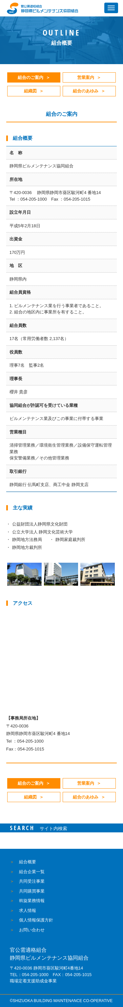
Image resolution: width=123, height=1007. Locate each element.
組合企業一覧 (32, 871)
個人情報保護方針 (36, 920)
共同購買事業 (32, 891)
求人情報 (27, 910)
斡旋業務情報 (32, 900)
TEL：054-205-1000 (29, 974)
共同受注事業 (32, 881)
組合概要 (27, 861)
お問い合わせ (32, 929)
